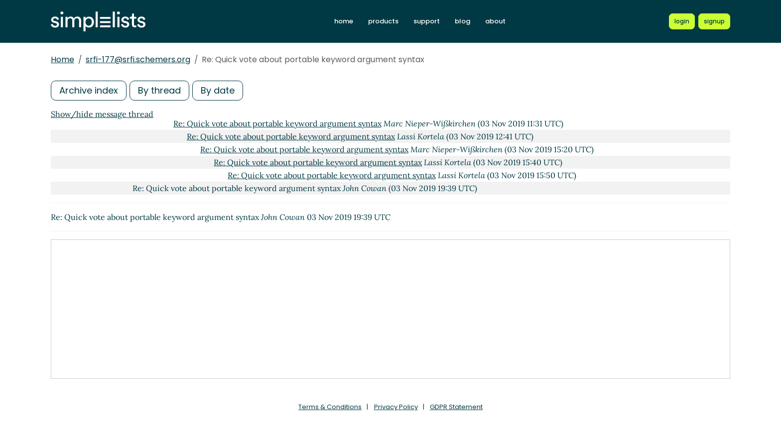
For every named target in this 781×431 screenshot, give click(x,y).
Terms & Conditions (330, 407)
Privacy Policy (396, 407)
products (383, 21)
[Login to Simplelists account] (682, 21)
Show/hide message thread (102, 114)
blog (462, 21)
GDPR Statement (456, 407)
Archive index (88, 90)
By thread (159, 90)
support (426, 21)
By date (218, 90)
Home (62, 59)
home (343, 21)
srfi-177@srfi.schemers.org (138, 59)
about (495, 21)
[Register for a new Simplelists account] (714, 21)
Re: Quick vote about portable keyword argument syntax (277, 123)
